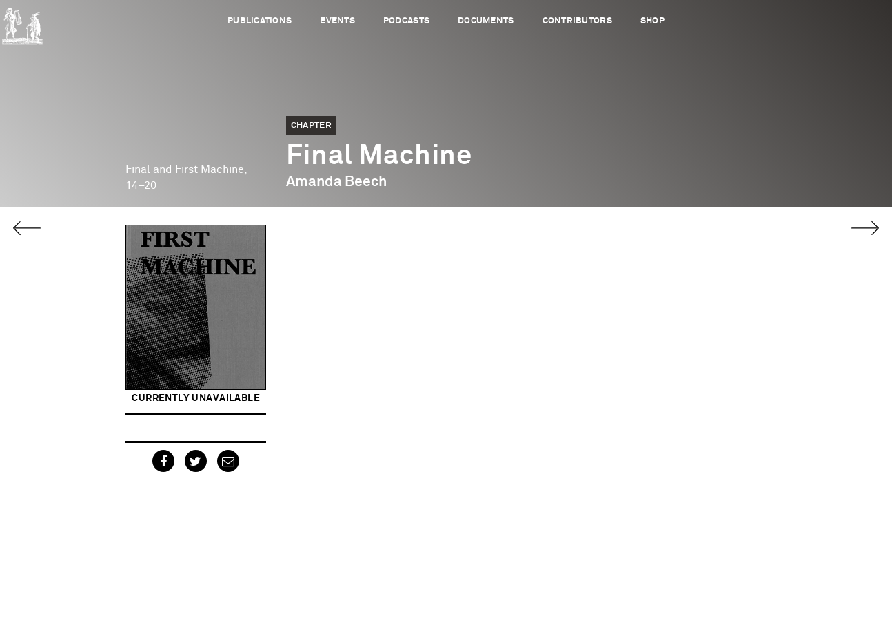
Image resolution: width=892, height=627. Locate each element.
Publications (259, 21)
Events (337, 21)
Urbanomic (22, 22)
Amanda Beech (336, 181)
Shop (652, 21)
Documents (486, 21)
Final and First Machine (184, 169)
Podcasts (406, 21)
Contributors (577, 21)
